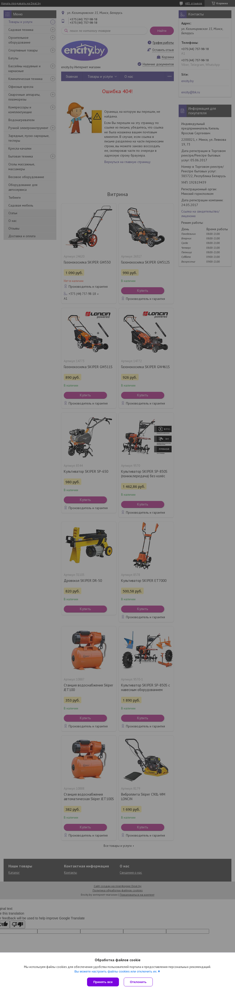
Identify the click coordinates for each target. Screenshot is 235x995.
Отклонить (138, 982)
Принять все (103, 982)
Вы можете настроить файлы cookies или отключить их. (115, 971)
